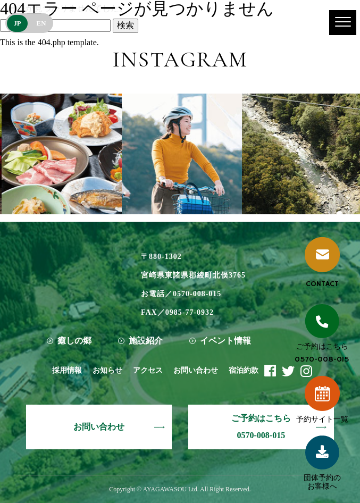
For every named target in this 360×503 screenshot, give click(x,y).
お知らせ (107, 370)
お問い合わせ (195, 370)
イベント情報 (225, 340)
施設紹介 (146, 340)
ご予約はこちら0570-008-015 (261, 427)
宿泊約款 (243, 370)
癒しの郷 (74, 340)
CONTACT (322, 263)
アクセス (148, 370)
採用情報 (67, 370)
